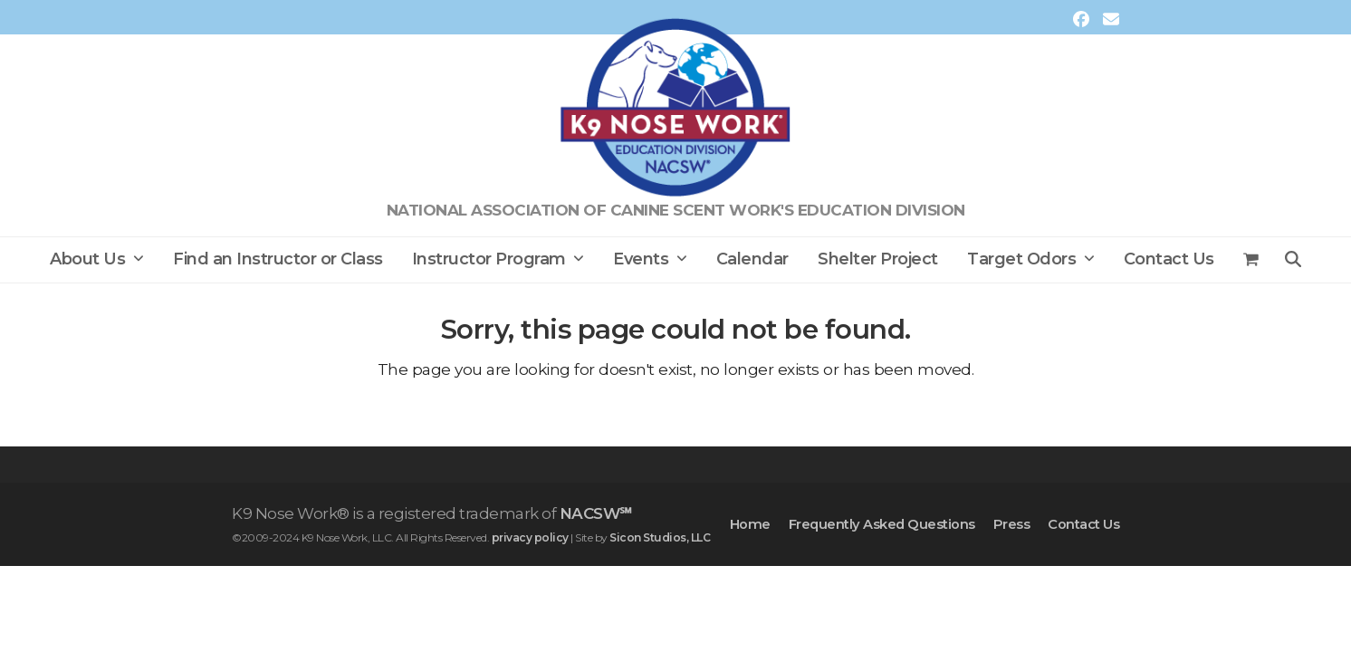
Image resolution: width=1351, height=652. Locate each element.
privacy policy (530, 537)
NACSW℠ (596, 513)
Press (1011, 524)
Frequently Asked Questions (882, 524)
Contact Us (1083, 524)
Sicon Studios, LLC (659, 537)
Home (750, 524)
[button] (1251, 260)
